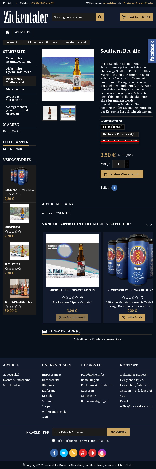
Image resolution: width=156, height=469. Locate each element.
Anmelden (109, 3)
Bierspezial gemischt (19, 301)
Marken (11, 124)
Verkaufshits (17, 160)
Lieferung (49, 390)
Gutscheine (88, 396)
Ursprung (13, 227)
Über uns (48, 385)
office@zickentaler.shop (137, 406)
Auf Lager (49, 213)
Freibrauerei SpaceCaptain (72, 290)
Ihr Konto (91, 365)
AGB (45, 417)
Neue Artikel (11, 374)
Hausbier (13, 264)
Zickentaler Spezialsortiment (18, 70)
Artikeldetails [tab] (57, 204)
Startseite (14, 52)
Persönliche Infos (93, 374)
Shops (46, 406)
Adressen (87, 390)
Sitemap (47, 401)
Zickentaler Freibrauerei (15, 80)
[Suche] (78, 17)
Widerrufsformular (55, 412)
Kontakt (8, 3)
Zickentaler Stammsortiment (18, 60)
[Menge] (118, 164)
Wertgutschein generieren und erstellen (17, 110)
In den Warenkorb (121, 174)
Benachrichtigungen (94, 401)
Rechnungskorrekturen (96, 385)
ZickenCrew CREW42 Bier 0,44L (19, 189)
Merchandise (15, 89)
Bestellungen (90, 380)
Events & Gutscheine (14, 98)
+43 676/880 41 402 (42, 3)
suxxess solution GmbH (119, 465)
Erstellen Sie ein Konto (138, 3)
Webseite (22, 32)
